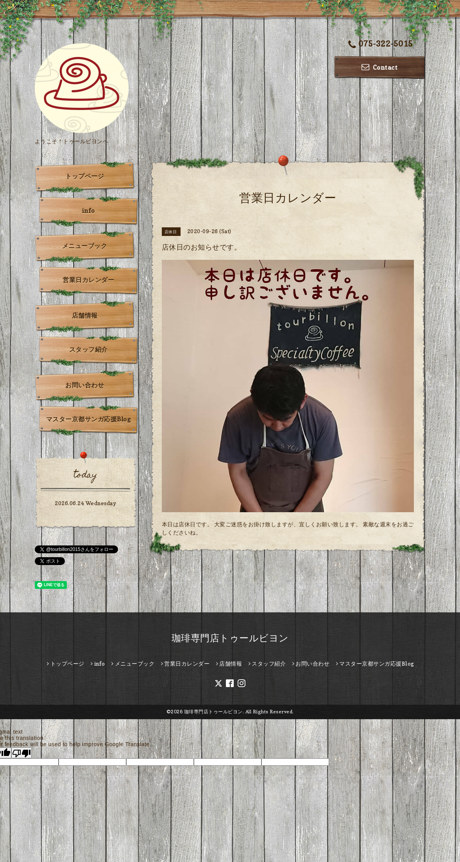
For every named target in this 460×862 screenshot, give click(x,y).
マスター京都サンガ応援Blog (88, 419)
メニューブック (84, 246)
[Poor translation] (21, 752)
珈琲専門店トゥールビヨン (230, 638)
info (88, 210)
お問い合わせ (84, 385)
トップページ (84, 176)
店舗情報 (85, 315)
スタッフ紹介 (88, 349)
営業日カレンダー (88, 280)
